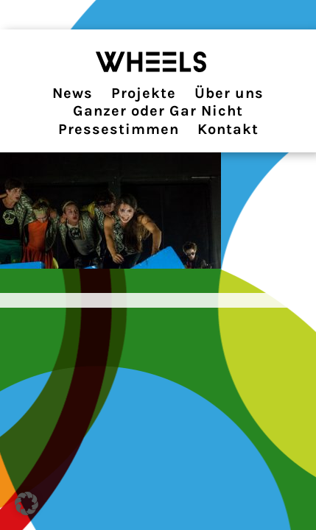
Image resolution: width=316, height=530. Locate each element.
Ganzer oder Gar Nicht (158, 110)
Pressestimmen (118, 129)
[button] (26, 503)
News (72, 93)
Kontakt (228, 129)
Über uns (229, 93)
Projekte (143, 93)
